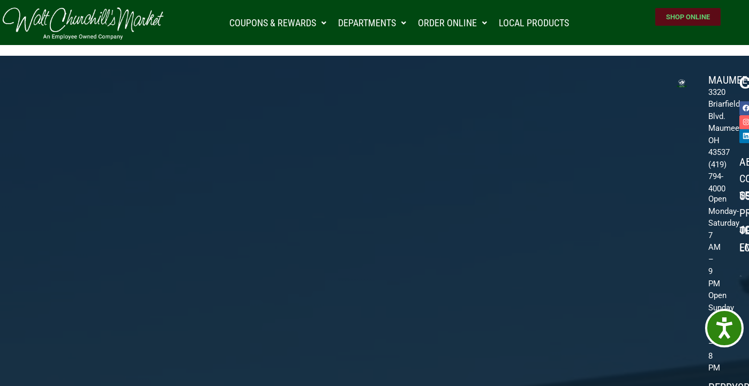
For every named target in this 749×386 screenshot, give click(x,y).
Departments (372, 22)
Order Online (452, 22)
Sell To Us (744, 196)
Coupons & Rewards (277, 22)
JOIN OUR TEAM (744, 230)
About (744, 161)
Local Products (534, 22)
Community (744, 178)
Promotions (744, 212)
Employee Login (744, 247)
